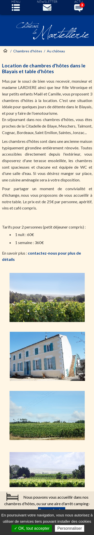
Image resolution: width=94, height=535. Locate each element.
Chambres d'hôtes (27, 51)
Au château (56, 51)
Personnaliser (69, 528)
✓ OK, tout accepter (32, 528)
